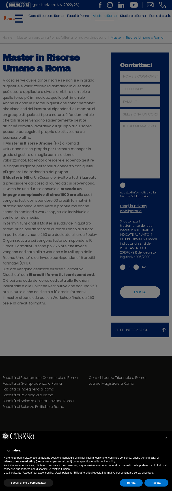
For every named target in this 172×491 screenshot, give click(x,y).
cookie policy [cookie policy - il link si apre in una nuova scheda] (107, 461)
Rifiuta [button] (131, 482)
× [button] (166, 437)
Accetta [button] (156, 482)
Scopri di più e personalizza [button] (28, 482)
